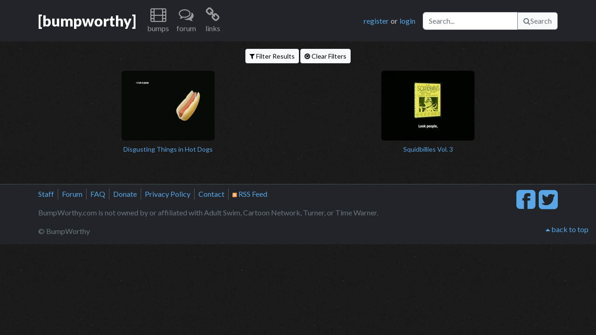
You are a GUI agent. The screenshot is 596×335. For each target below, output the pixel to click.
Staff (46, 193)
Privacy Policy (167, 193)
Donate (125, 193)
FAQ (97, 193)
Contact (211, 193)
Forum (72, 193)
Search (537, 20)
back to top (567, 229)
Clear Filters (325, 56)
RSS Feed (249, 193)
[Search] (470, 21)
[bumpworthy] (87, 21)
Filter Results (272, 56)
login (407, 20)
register (376, 20)
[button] (158, 21)
